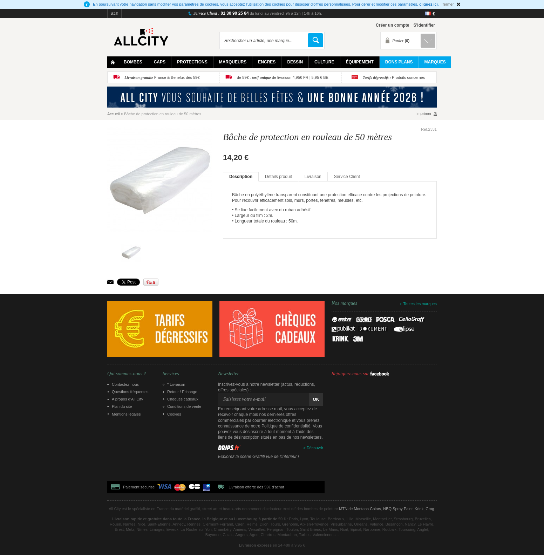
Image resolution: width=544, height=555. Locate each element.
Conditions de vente (184, 406)
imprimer (423, 114)
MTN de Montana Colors (360, 509)
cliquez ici (428, 4)
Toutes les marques (420, 304)
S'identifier (424, 25)
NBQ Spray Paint (398, 509)
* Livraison (176, 384)
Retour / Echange (182, 392)
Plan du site (122, 406)
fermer (448, 4)
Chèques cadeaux (182, 399)
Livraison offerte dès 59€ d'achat (256, 487)
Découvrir (315, 448)
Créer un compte (392, 25)
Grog (430, 509)
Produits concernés (394, 77)
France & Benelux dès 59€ (161, 77)
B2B (114, 13)
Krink (419, 509)
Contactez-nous (125, 384)
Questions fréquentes (130, 392)
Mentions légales (126, 414)
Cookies (174, 414)
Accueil (113, 114)
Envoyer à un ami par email (110, 282)
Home (112, 62)
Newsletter (228, 373)
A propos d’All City (127, 399)
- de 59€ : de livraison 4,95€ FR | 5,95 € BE (281, 77)
